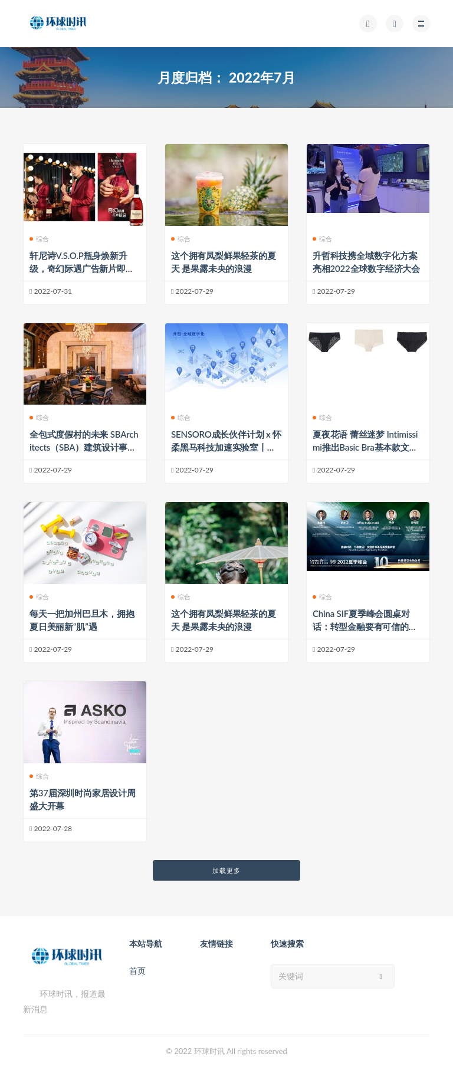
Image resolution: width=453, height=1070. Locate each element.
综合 (39, 238)
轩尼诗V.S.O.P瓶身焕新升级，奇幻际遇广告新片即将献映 (81, 268)
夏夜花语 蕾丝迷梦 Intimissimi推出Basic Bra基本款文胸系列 (365, 447)
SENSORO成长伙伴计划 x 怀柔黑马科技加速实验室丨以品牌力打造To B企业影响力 (226, 447)
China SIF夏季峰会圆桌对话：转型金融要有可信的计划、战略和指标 (365, 626)
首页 (137, 971)
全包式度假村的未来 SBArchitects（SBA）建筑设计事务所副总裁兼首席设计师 (84, 447)
